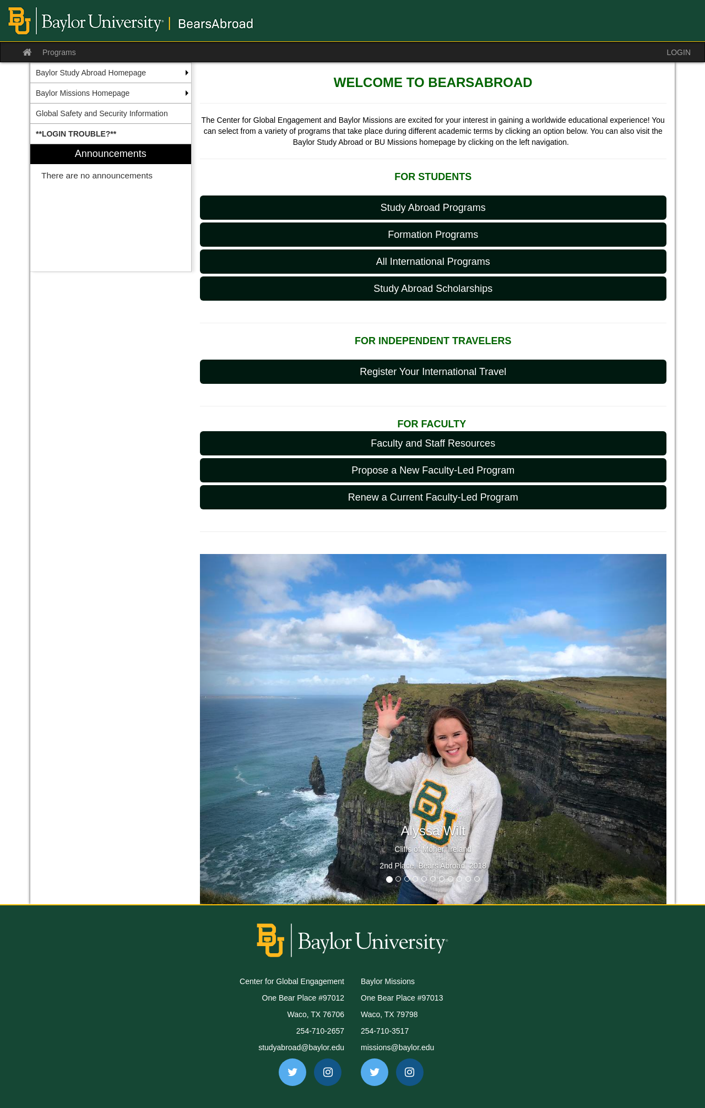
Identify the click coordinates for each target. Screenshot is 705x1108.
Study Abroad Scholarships (432, 288)
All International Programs (433, 261)
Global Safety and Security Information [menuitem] (102, 113)
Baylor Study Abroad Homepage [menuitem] (91, 72)
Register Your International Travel (433, 371)
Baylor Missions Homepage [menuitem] (82, 93)
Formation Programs (433, 234)
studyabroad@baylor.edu (301, 1047)
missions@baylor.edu (397, 1047)
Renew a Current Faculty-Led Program (433, 497)
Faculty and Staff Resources (433, 443)
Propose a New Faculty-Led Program (432, 470)
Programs (59, 52)
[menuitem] (110, 134)
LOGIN (678, 52)
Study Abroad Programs (433, 207)
